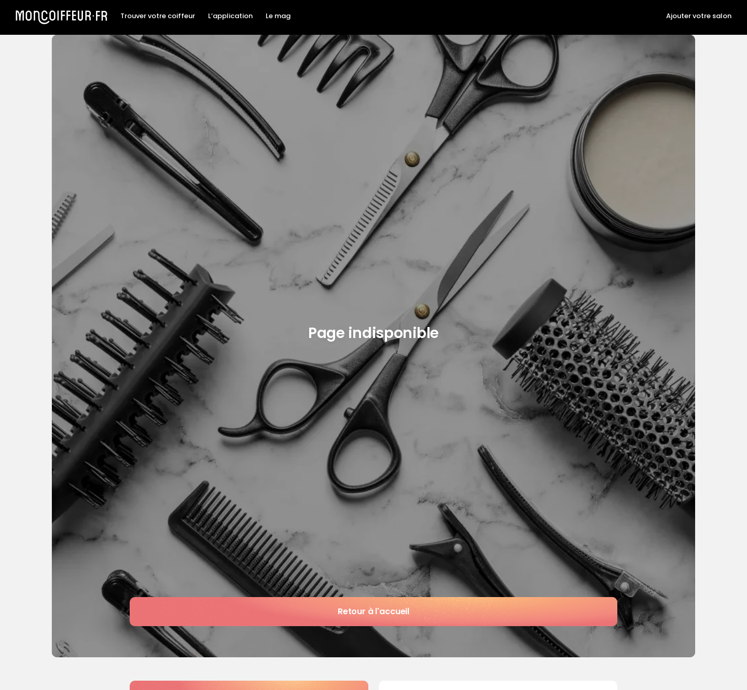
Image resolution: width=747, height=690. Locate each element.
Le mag (278, 16)
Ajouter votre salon (698, 16)
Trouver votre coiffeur (157, 16)
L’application (230, 16)
